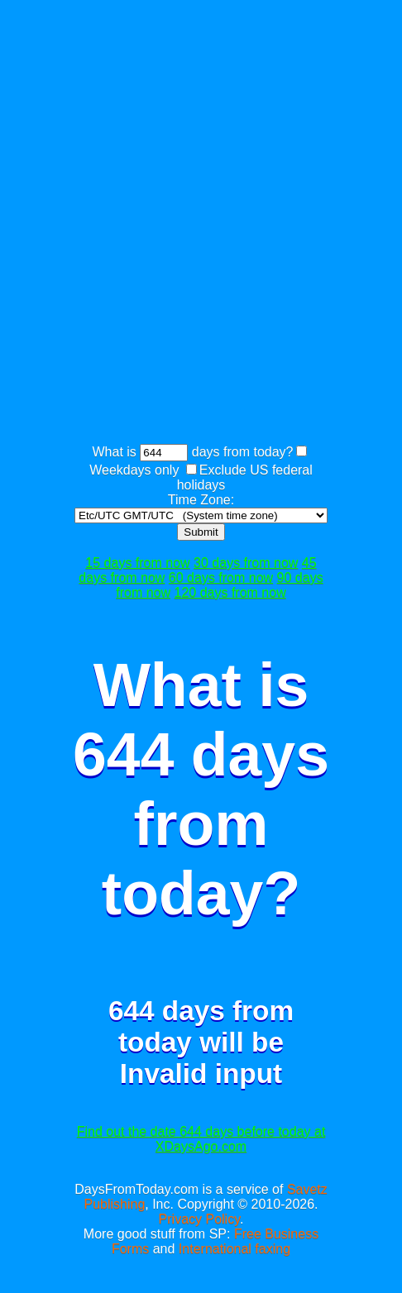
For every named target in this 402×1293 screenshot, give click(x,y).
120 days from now (230, 592)
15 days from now (137, 563)
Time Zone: (201, 500)
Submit (201, 532)
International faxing (234, 1249)
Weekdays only (134, 470)
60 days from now (221, 577)
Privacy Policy (199, 1219)
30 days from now (246, 563)
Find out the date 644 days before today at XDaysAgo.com (201, 1138)
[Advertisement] (201, 224)
